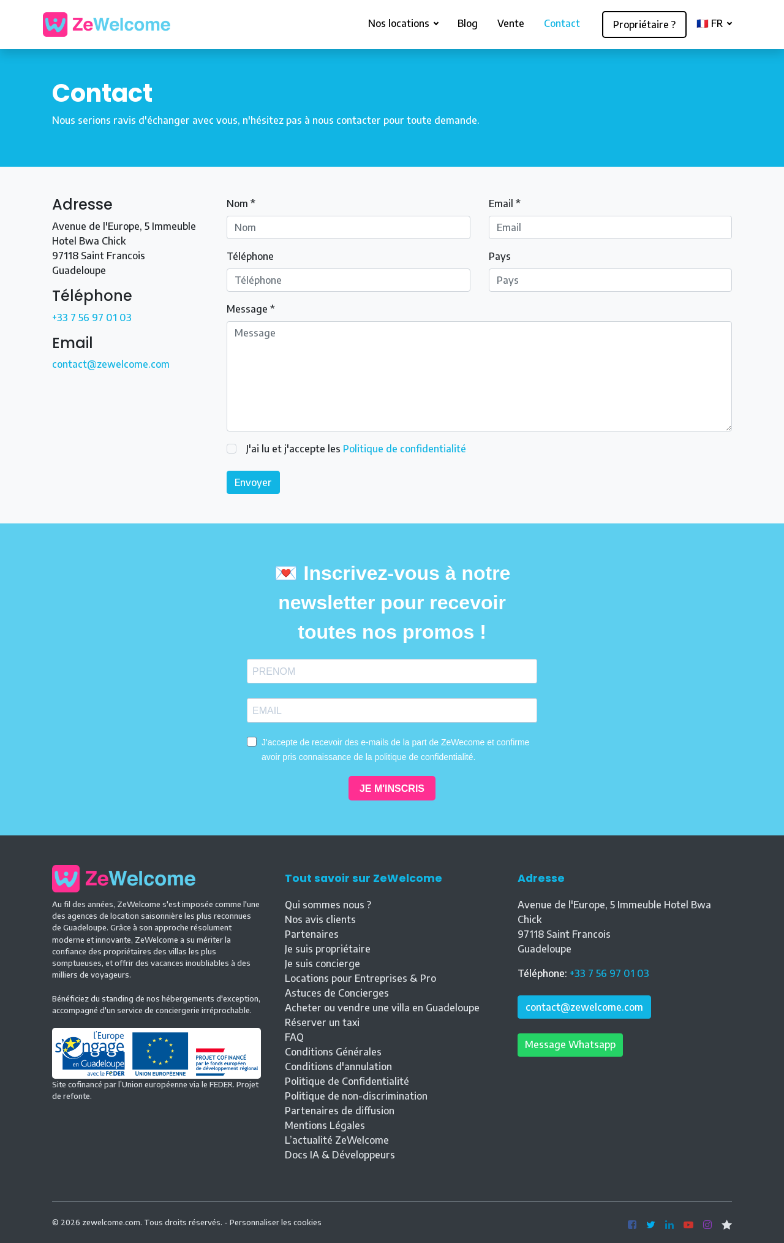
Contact (562, 23)
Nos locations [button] (400, 23)
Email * (505, 203)
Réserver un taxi (322, 1022)
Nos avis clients (320, 919)
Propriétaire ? (644, 24)
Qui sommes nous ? (328, 905)
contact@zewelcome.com (111, 364)
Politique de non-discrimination (356, 1096)
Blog (468, 23)
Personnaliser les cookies (276, 1222)
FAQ (294, 1037)
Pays (500, 256)
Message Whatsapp (570, 1044)
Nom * (241, 203)
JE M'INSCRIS (392, 788)
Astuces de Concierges (337, 993)
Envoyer (253, 482)
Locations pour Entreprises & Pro (360, 978)
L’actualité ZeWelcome (337, 1140)
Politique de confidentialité (404, 449)
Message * (251, 309)
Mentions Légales (325, 1125)
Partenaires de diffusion (339, 1110)
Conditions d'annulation (338, 1066)
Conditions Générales (333, 1052)
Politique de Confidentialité (347, 1081)
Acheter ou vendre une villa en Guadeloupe (382, 1008)
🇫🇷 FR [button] (710, 23)
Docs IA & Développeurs (340, 1155)
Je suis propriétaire (328, 949)
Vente (510, 23)
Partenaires (312, 934)
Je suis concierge (322, 963)
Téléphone (250, 256)
